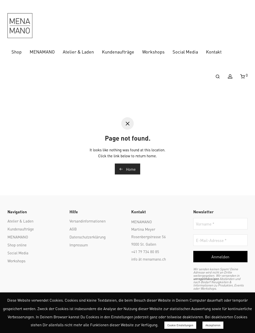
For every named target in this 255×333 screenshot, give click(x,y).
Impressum (78, 245)
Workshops (153, 51)
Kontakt (214, 51)
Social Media (185, 51)
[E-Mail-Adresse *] (220, 240)
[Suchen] (217, 76)
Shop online (17, 245)
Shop (16, 51)
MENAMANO (42, 51)
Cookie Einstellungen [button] (180, 325)
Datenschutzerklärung (87, 237)
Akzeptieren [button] (212, 325)
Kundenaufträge (118, 51)
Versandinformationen (87, 221)
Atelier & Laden (78, 51)
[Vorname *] (220, 223)
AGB (73, 229)
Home (127, 169)
